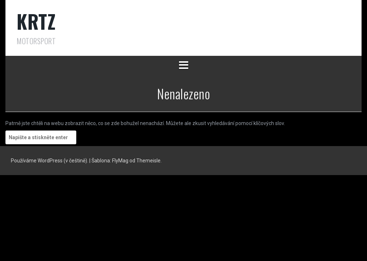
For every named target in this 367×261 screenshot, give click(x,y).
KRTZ (36, 21)
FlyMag (120, 160)
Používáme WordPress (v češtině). (50, 160)
